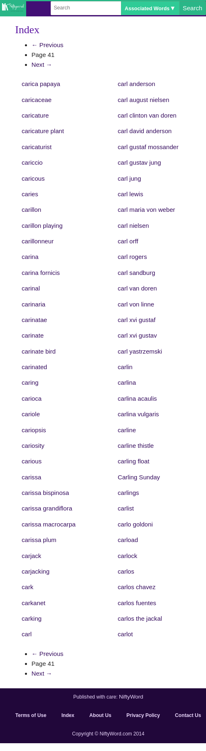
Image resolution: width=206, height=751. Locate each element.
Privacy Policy (143, 715)
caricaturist (37, 146)
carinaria (33, 304)
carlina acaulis (137, 398)
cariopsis (34, 430)
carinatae (34, 319)
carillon (31, 209)
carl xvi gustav (137, 335)
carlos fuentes (137, 602)
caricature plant (43, 130)
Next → (41, 64)
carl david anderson (145, 130)
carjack (31, 555)
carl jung (129, 178)
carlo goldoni (135, 524)
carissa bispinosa (45, 492)
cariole (31, 414)
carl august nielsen (143, 99)
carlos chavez (136, 586)
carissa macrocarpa (49, 524)
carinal (31, 288)
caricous (33, 178)
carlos (126, 571)
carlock (127, 555)
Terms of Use (31, 715)
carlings (128, 492)
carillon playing (42, 225)
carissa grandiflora (47, 508)
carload (128, 539)
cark (28, 586)
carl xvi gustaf (136, 319)
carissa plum (39, 539)
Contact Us (188, 715)
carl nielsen (133, 225)
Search (192, 8)
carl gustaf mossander (148, 146)
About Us (101, 715)
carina (30, 256)
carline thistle (136, 445)
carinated (34, 366)
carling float (133, 461)
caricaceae (37, 99)
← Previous (47, 44)
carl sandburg (136, 272)
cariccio (32, 162)
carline (127, 430)
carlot (125, 634)
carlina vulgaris (138, 414)
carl (26, 634)
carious (32, 461)
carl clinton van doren (147, 115)
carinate (33, 335)
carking (32, 618)
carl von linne (136, 304)
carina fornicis (41, 272)
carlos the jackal (140, 618)
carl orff (128, 241)
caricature (35, 115)
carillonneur (38, 241)
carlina (127, 382)
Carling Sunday (139, 477)
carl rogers (132, 256)
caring (30, 382)
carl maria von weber (146, 209)
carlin (125, 366)
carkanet (33, 602)
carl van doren (137, 288)
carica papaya (41, 83)
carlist (126, 508)
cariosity (33, 445)
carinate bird (39, 351)
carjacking (35, 571)
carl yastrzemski (140, 351)
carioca (32, 398)
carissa (31, 477)
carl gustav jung (139, 162)
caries (30, 194)
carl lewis (130, 194)
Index (67, 715)
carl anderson (136, 83)
